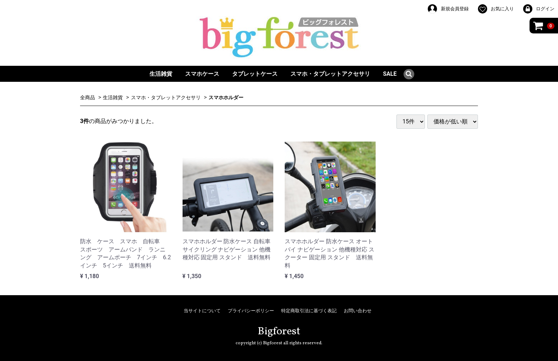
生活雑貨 (160, 73)
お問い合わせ (358, 310)
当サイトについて (202, 310)
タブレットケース (255, 73)
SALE (389, 73)
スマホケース (202, 73)
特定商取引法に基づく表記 (309, 310)
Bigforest (279, 331)
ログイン (538, 9)
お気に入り (495, 9)
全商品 (87, 97)
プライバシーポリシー (251, 310)
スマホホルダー (226, 97)
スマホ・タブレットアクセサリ (330, 73)
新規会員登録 (447, 9)
